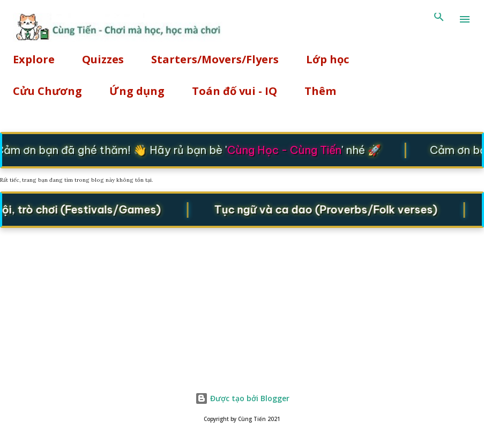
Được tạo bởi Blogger (242, 398)
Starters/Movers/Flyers (215, 59)
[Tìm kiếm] (439, 19)
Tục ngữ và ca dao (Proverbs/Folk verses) (328, 209)
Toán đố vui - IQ (234, 91)
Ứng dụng (137, 91)
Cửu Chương (47, 91)
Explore (34, 59)
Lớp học (327, 59)
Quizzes (103, 59)
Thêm (320, 91)
